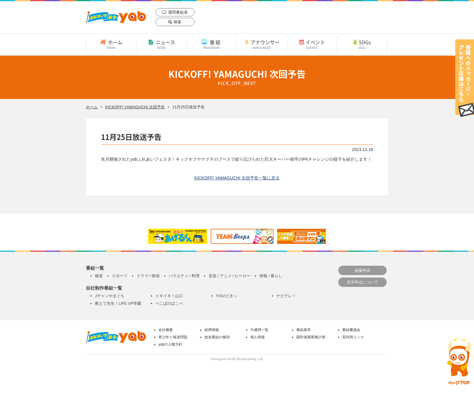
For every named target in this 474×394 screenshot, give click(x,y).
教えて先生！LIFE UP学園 (118, 303)
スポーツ (120, 276)
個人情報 (257, 337)
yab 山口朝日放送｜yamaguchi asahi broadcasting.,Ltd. (116, 17)
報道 (99, 276)
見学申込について (362, 282)
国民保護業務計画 (310, 337)
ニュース (161, 44)
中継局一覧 (259, 330)
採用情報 (211, 330)
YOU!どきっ (226, 296)
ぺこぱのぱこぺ (169, 303)
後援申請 (362, 270)
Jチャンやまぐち (110, 296)
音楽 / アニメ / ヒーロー (230, 276)
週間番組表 (178, 12)
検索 (177, 22)
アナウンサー (262, 44)
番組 (211, 44)
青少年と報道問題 (172, 337)
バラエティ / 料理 (184, 276)
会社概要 (165, 330)
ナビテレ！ (286, 296)
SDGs (362, 44)
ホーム (111, 44)
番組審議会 (351, 330)
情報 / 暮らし (270, 276)
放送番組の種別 (217, 337)
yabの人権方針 (170, 344)
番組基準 (303, 330)
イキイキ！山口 (169, 296)
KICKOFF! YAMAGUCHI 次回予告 (135, 107)
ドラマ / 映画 (148, 276)
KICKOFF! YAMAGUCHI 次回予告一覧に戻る (237, 178)
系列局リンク (353, 337)
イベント (312, 44)
